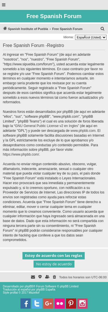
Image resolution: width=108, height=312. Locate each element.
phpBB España (45, 289)
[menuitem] (102, 28)
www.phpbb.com (82, 131)
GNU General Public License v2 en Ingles (46, 126)
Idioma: (68, 37)
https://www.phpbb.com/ (21, 154)
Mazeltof (34, 292)
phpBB (29, 286)
